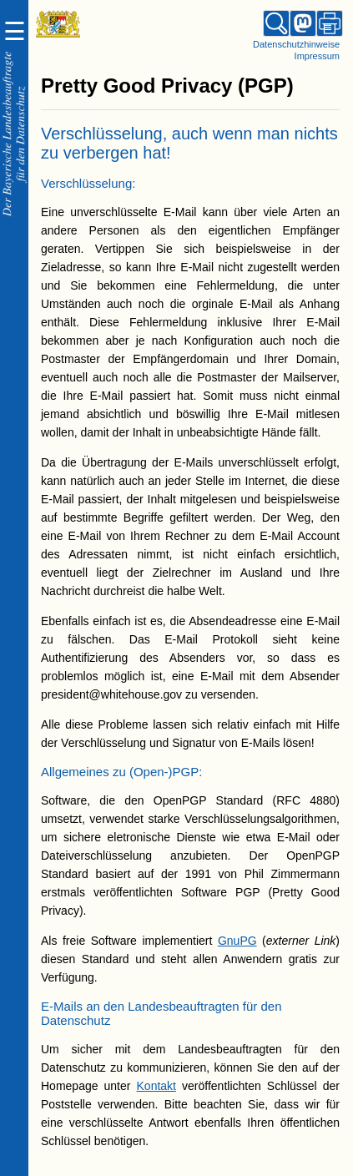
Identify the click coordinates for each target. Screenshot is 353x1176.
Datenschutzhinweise (296, 44)
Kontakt (156, 1086)
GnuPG (237, 940)
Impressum (317, 56)
